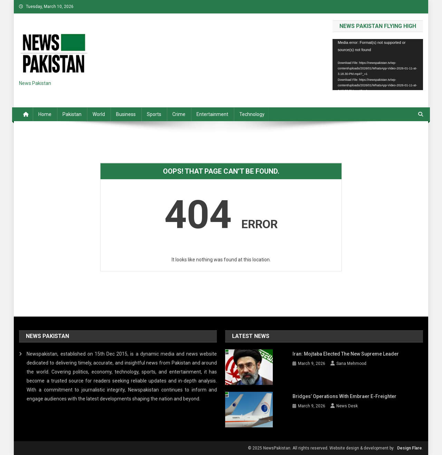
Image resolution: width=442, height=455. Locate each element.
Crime (178, 114)
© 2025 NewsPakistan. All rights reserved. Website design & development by (321, 447)
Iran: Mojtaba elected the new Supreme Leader (345, 354)
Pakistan (72, 114)
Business (126, 114)
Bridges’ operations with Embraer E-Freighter (344, 396)
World (99, 114)
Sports (154, 114)
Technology (252, 114)
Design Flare (409, 447)
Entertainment (212, 114)
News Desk (347, 405)
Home (44, 114)
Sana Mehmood (351, 363)
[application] (378, 64)
